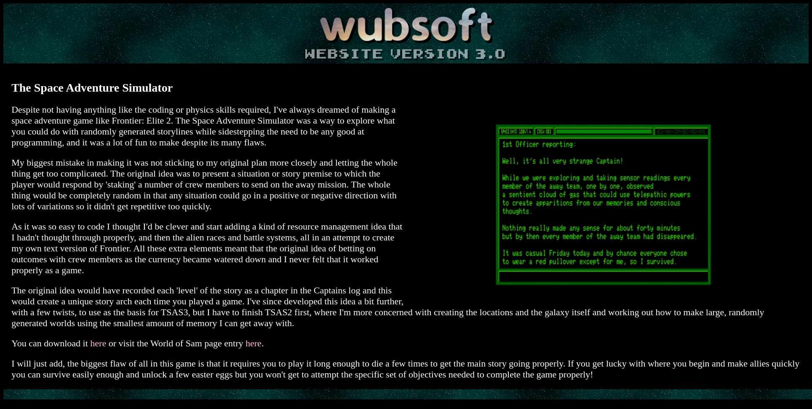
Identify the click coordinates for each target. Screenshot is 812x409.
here (98, 343)
